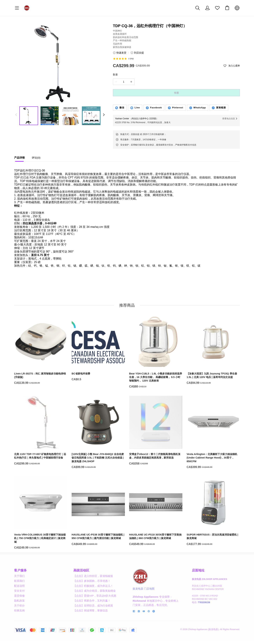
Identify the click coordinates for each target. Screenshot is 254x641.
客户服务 (20, 584)
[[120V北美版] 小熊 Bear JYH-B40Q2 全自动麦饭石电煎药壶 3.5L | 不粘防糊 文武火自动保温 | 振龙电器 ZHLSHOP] (98, 451)
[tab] (19, 158)
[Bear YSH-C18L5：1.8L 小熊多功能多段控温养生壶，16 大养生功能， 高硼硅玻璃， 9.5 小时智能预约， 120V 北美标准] (155, 371)
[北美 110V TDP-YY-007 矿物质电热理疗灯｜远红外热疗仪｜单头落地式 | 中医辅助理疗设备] (40, 450)
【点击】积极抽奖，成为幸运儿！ (93, 599)
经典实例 (19, 623)
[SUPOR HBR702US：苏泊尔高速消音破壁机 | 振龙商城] (213, 530)
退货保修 (19, 609)
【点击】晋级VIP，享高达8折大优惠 (94, 609)
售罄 (176, 92)
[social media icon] (134, 625)
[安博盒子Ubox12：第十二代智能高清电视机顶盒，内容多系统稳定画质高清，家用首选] (155, 450)
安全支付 (19, 604)
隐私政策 (19, 614)
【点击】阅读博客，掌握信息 (90, 623)
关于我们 (19, 589)
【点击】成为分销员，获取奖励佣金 (94, 604)
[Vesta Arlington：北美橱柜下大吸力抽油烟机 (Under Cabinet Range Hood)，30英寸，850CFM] (213, 451)
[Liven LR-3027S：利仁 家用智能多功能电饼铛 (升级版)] (40, 369)
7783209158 (204, 616)
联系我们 (19, 594)
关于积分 (19, 619)
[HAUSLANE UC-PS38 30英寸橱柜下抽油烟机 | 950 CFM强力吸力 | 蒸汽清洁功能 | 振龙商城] (98, 530)
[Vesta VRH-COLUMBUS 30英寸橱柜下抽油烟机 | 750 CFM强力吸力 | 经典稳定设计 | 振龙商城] (40, 532)
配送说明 (19, 599)
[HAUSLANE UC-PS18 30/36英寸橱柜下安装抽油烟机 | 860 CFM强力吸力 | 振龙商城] (155, 530)
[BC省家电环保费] (98, 367)
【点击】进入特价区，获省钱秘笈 (93, 589)
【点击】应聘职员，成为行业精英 (93, 619)
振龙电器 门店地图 (144, 602)
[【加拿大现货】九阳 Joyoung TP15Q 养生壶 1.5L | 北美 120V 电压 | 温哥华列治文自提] (213, 369)
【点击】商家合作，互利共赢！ (91, 614)
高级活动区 (81, 584)
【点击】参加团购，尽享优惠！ (91, 594)
